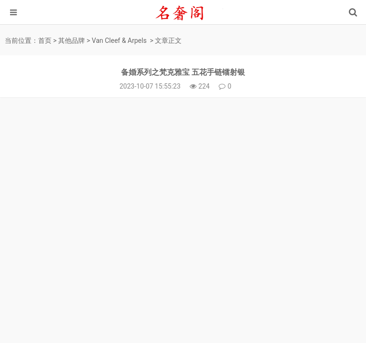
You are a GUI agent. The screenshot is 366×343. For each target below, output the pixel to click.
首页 (44, 40)
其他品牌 (71, 40)
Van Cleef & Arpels (119, 40)
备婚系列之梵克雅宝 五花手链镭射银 (183, 72)
